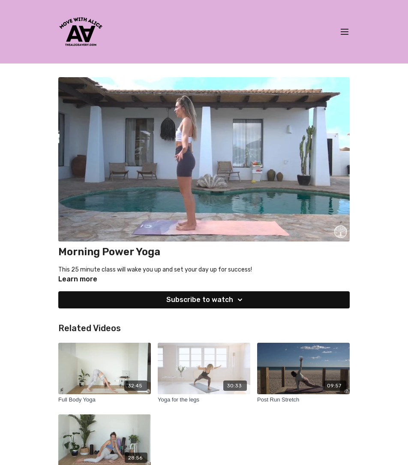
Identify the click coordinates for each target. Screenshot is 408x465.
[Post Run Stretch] (303, 400)
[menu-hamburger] (344, 32)
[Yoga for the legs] (204, 400)
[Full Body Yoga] (104, 400)
